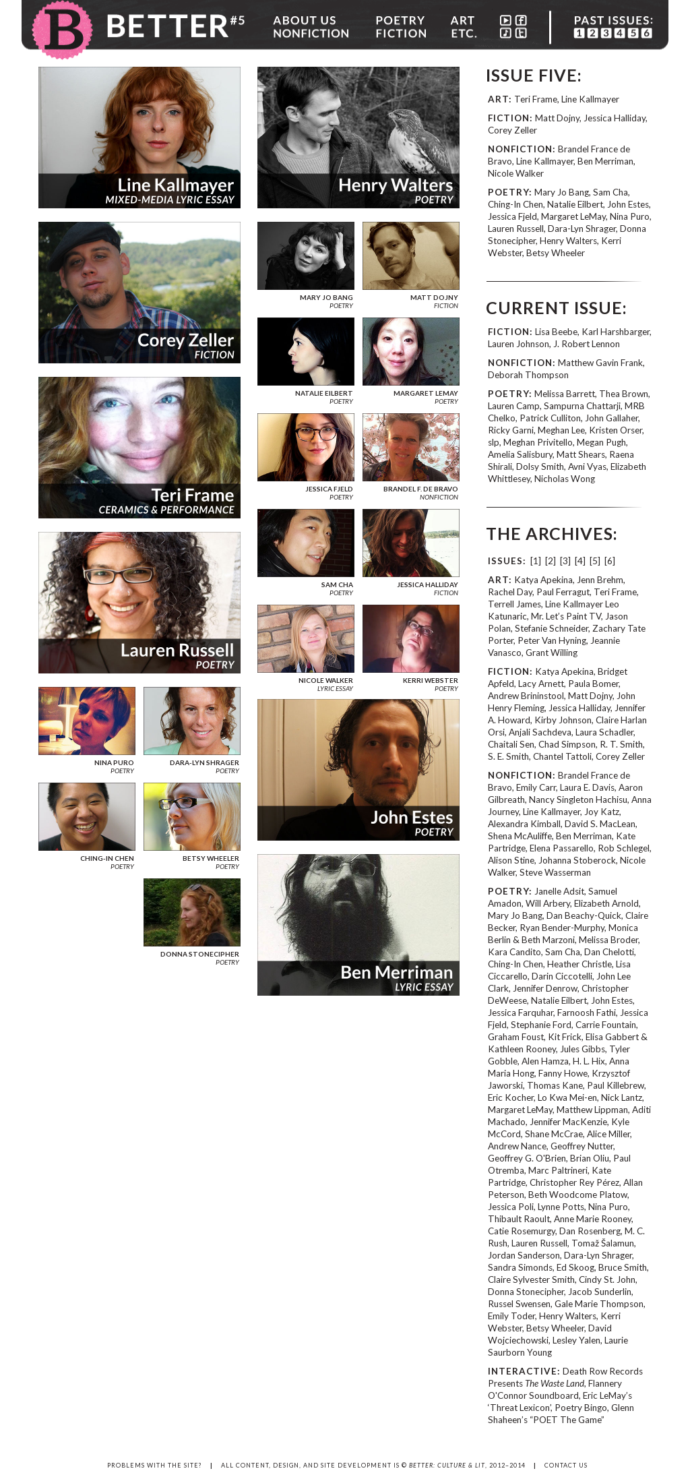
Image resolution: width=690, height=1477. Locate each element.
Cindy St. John (607, 1279)
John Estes (628, 204)
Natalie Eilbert (575, 204)
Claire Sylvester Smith (531, 1279)
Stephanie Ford (541, 1024)
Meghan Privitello (538, 442)
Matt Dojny (557, 118)
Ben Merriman (605, 161)
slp (493, 442)
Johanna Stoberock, (579, 860)
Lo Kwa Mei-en (567, 1097)
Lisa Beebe (556, 331)
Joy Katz (601, 811)
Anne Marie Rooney (592, 1218)
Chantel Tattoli (562, 756)
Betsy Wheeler (555, 252)
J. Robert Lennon (586, 343)
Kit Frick (565, 1036)
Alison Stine (511, 860)
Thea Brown (623, 393)
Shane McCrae (554, 1133)
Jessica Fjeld (512, 216)
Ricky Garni (511, 430)
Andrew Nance (517, 1146)
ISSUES (505, 560)
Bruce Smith (622, 1267)
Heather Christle (579, 964)
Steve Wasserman (555, 872)
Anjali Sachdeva (540, 732)
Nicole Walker (516, 173)
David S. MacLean (600, 823)
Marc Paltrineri (558, 1170)
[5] (595, 560)
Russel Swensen (519, 1303)
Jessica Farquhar (520, 1012)
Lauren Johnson (518, 343)
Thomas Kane (555, 1085)
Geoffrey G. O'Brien (527, 1158)
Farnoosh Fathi (586, 1012)
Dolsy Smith (540, 466)
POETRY (508, 192)
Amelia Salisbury (520, 454)
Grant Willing (551, 652)
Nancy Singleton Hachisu (578, 799)
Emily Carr (536, 787)
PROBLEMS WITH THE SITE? (154, 1465)
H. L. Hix (589, 1061)
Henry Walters (568, 240)
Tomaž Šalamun (602, 1243)
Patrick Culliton (550, 418)
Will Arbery (548, 903)
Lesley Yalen (576, 1340)
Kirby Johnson (563, 720)
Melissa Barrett (564, 393)
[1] (535, 560)
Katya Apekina (543, 579)
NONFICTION (520, 149)
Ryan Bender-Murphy (562, 927)
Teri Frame (535, 99)
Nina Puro (630, 216)
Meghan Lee (561, 430)
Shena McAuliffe (520, 836)
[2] (550, 560)
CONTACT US (566, 1465)
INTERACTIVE (522, 1371)
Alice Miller (608, 1133)
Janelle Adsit (559, 891)
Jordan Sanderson (524, 1255)
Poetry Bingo (581, 1407)
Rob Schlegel (624, 848)
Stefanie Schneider (551, 628)
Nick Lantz (621, 1097)
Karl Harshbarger (616, 331)
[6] (609, 560)
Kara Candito (514, 951)
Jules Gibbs (582, 1049)
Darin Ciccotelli (562, 976)
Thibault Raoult (519, 1218)
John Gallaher (611, 418)
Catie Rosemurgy (521, 1231)
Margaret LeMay (573, 216)
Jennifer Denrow (545, 988)
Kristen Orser (615, 430)
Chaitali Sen (511, 744)
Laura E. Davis (587, 787)
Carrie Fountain (605, 1024)
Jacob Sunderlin (599, 1291)
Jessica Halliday (615, 118)
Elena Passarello (562, 848)
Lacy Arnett (541, 683)
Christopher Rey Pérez (574, 1182)
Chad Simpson (567, 744)
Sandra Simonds (520, 1267)
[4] (580, 560)
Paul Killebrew (615, 1085)
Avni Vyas (587, 466)
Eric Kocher (511, 1097)
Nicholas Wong (564, 478)
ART (498, 99)
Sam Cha (610, 192)
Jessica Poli (511, 1206)
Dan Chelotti (609, 951)
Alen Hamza (545, 1061)
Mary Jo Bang (561, 192)
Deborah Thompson (528, 374)
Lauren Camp (514, 405)
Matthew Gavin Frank (600, 362)
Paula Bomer (593, 683)
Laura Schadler (604, 732)
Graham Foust (516, 1036)
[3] (565, 560)
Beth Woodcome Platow (577, 1194)
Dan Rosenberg (590, 1231)
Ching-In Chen (515, 204)
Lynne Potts (561, 1206)
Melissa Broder (608, 939)
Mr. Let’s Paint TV (566, 616)
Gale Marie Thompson (599, 1303)
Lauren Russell (516, 228)
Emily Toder (511, 1315)
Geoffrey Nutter (582, 1146)
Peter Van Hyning (552, 640)
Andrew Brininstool (526, 695)
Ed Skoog (575, 1267)
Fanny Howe (563, 1073)
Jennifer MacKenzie (568, 1121)
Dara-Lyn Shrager (582, 228)
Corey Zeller (512, 130)
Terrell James (514, 604)
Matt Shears (581, 454)
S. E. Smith (508, 756)
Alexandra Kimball (524, 823)
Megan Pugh (601, 442)
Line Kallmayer (590, 99)
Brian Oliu (589, 1158)
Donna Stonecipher (526, 1291)
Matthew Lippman (592, 1109)
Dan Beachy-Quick (583, 915)
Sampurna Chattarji (582, 405)
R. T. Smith (621, 744)
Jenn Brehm (600, 579)
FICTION (509, 118)
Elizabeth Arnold (606, 903)
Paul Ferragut (563, 591)
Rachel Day (510, 591)
